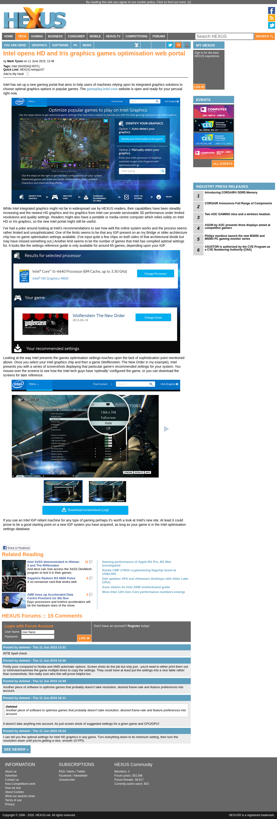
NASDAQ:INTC (29, 66)
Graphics (39, 45)
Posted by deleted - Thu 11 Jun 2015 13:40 (34, 660)
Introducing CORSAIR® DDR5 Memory (231, 192)
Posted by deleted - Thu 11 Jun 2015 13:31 (34, 647)
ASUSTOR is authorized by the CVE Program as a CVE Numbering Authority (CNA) (237, 248)
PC (75, 45)
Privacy (9, 804)
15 (178, 45)
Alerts (70, 771)
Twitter (81, 771)
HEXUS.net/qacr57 (32, 69)
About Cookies (14, 792)
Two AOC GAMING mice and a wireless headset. (237, 214)
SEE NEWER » (16, 749)
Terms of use (13, 800)
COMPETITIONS (136, 36)
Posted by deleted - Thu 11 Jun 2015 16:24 (34, 731)
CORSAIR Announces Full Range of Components (238, 203)
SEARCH (264, 36)
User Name (12, 631)
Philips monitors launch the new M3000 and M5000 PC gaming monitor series (235, 237)
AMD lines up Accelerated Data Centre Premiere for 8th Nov (50, 596)
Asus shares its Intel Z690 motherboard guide (136, 587)
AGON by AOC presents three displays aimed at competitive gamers (237, 226)
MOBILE (95, 36)
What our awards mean (20, 796)
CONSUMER (76, 36)
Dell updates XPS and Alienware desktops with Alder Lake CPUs (145, 580)
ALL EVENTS (223, 164)
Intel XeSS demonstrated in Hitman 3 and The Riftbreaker (53, 563)
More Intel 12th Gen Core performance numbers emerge (143, 592)
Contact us (12, 779)
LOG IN (199, 87)
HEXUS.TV (113, 36)
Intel (14, 66)
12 (86, 562)
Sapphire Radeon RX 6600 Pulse (51, 578)
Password (11, 636)
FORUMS (158, 36)
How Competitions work (20, 784)
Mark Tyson (15, 61)
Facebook (65, 775)
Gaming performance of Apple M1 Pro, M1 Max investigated (136, 563)
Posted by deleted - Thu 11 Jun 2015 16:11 (34, 698)
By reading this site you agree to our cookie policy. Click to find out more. (137, 2)
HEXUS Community (133, 764)
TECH (22, 36)
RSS (62, 771)
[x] (189, 2)
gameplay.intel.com (102, 89)
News (87, 45)
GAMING (37, 36)
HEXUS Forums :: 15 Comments (42, 616)
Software (60, 45)
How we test (13, 788)
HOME (8, 36)
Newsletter (81, 775)
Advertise (11, 775)
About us (10, 771)
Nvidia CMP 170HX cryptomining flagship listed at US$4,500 (139, 572)
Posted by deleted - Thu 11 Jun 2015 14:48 (34, 681)
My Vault (18, 74)
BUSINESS (55, 36)
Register (134, 626)
